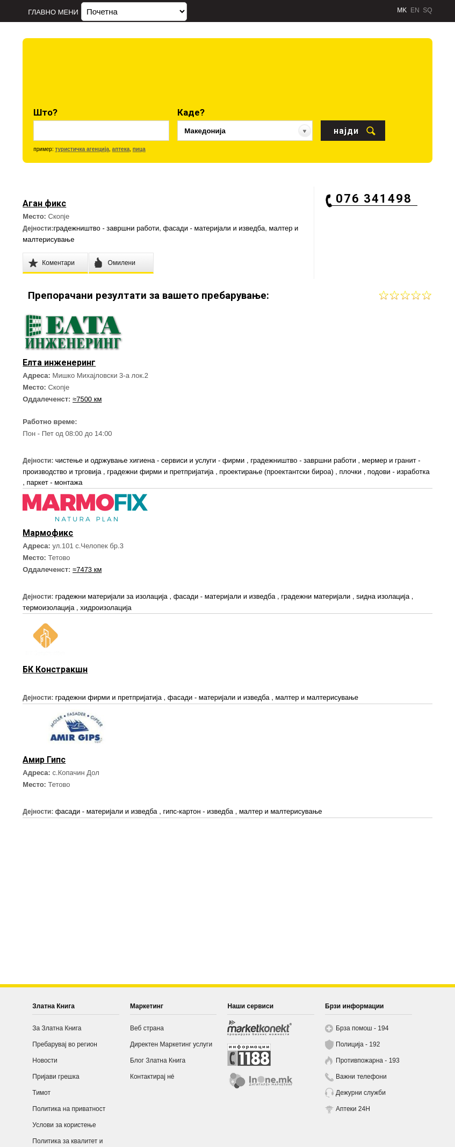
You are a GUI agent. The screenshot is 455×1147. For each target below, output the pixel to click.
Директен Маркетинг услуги (171, 1044)
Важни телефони (361, 1076)
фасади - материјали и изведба (214, 228)
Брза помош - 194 (362, 1028)
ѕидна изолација (383, 596)
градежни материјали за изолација (112, 596)
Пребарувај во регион (64, 1044)
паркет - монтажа (55, 482)
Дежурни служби (361, 1092)
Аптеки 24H (353, 1109)
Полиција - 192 (358, 1044)
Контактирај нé (152, 1076)
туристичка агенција (82, 149)
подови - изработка (398, 472)
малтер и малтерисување (316, 697)
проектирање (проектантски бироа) (277, 472)
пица (139, 149)
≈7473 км (87, 569)
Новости (44, 1060)
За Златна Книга (56, 1028)
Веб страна (147, 1028)
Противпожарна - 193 (368, 1060)
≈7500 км (87, 399)
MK (402, 10)
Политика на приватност (68, 1109)
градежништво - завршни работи (106, 228)
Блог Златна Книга (157, 1060)
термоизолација (49, 608)
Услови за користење (64, 1125)
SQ (427, 10)
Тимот (41, 1092)
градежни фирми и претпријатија (161, 472)
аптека (121, 149)
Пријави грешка (55, 1076)
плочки (352, 472)
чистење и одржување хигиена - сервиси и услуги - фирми (151, 460)
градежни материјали (316, 596)
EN (415, 10)
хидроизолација (105, 608)
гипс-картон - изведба (199, 811)
